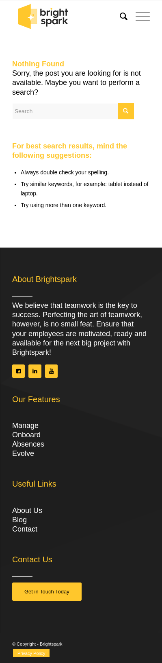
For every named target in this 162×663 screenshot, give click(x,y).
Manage (25, 426)
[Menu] (138, 16)
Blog (19, 520)
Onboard (26, 435)
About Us (27, 510)
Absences (28, 444)
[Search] (119, 16)
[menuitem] (119, 16)
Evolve (23, 453)
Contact (24, 529)
